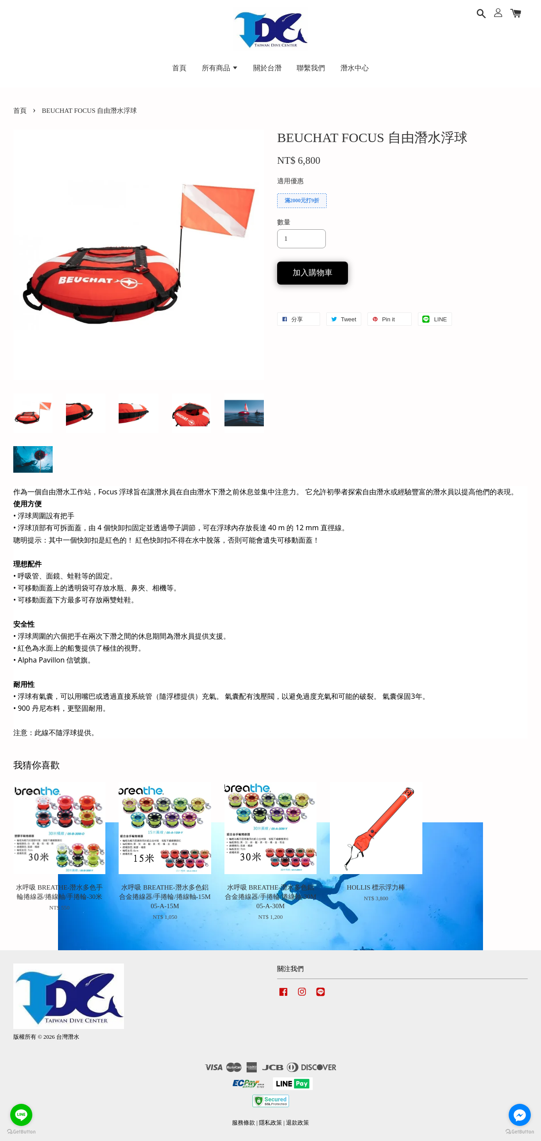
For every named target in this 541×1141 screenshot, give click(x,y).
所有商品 (220, 68)
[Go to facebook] (520, 1115)
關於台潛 (267, 68)
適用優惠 (290, 181)
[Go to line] (21, 1115)
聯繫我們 (311, 68)
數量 (283, 222)
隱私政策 (270, 1123)
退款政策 (297, 1123)
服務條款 (243, 1123)
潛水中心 (354, 68)
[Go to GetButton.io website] (21, 1132)
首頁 (179, 68)
